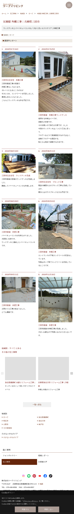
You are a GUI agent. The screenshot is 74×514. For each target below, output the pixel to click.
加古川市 (42, 421)
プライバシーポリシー (30, 501)
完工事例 (6, 462)
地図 (41, 484)
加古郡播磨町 (44, 417)
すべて (5, 417)
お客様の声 (42, 462)
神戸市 (41, 424)
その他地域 (7, 428)
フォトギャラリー (10, 456)
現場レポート (43, 456)
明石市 (5, 421)
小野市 (5, 424)
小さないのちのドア (10, 437)
